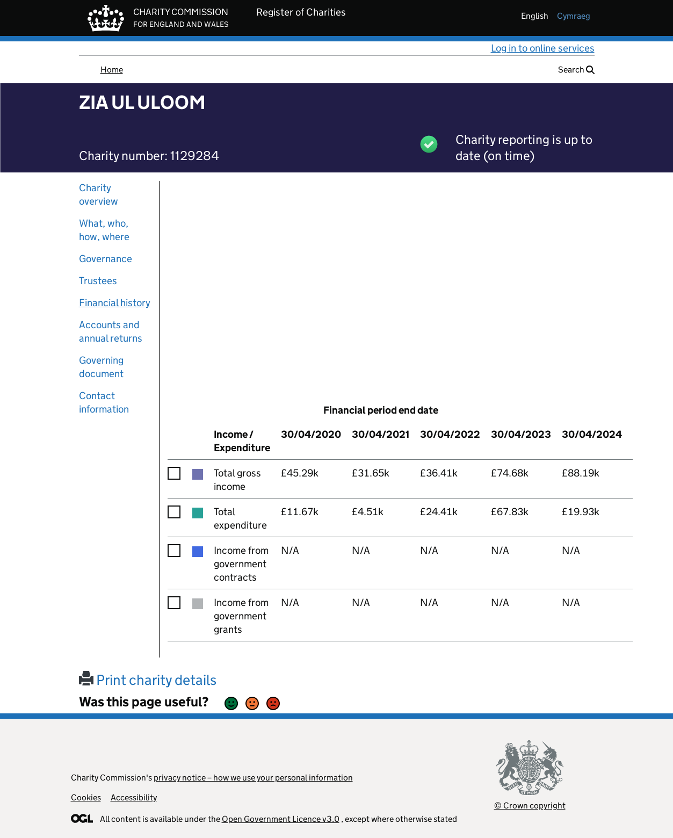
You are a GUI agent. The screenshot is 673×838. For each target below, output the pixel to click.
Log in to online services (543, 48)
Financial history (114, 303)
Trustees (98, 280)
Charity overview (98, 194)
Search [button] (576, 69)
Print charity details (147, 680)
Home (111, 69)
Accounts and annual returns (110, 331)
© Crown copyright (530, 805)
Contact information (104, 402)
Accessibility (134, 797)
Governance (105, 258)
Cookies (86, 797)
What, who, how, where (104, 230)
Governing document (101, 367)
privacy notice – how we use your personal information (253, 777)
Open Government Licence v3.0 (280, 819)
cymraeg (573, 16)
